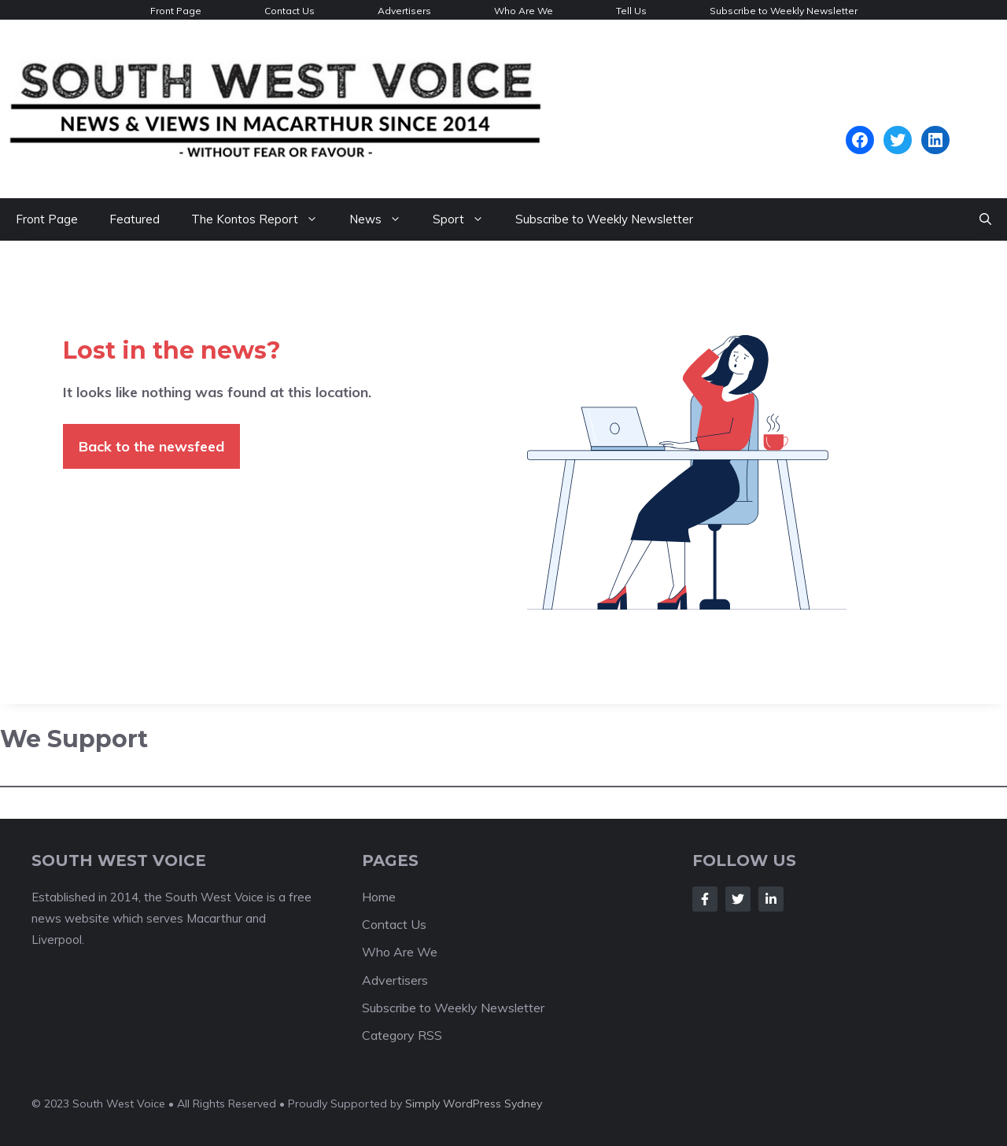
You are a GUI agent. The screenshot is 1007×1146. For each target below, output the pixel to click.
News (383, 219)
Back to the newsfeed (151, 446)
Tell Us (631, 11)
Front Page (175, 11)
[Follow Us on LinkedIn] (771, 899)
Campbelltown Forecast (897, 118)
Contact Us (289, 11)
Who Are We (523, 11)
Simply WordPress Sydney (473, 1103)
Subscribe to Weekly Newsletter (784, 11)
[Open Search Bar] (985, 219)
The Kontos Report (262, 219)
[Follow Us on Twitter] (738, 899)
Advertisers (404, 11)
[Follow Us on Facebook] (704, 899)
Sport (466, 219)
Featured (134, 219)
